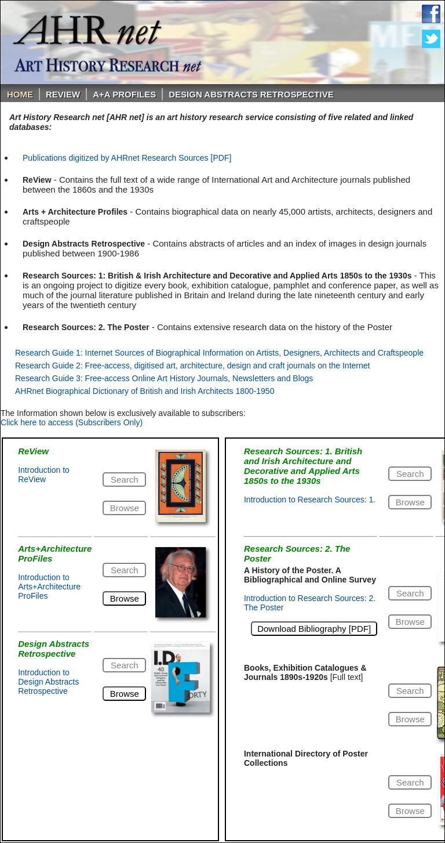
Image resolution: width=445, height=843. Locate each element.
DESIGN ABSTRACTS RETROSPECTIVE (251, 94)
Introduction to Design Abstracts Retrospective (48, 682)
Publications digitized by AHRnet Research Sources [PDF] (127, 157)
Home (20, 94)
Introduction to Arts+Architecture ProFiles (49, 586)
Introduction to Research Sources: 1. (309, 499)
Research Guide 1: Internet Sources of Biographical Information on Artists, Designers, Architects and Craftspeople (219, 352)
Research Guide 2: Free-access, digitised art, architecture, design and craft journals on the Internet (192, 365)
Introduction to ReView (44, 474)
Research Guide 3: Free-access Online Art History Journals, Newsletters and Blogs (164, 378)
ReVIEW (63, 94)
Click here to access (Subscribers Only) (72, 422)
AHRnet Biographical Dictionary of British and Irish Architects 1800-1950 (144, 391)
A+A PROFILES (124, 94)
